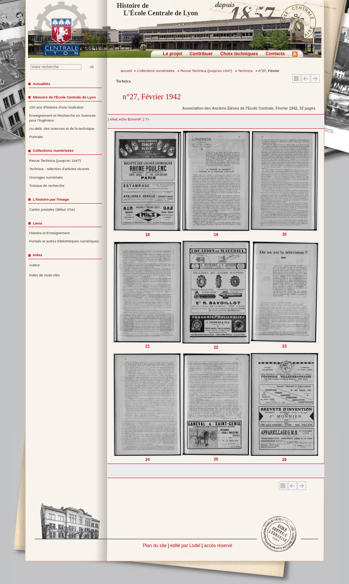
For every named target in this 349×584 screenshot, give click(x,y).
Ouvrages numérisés (46, 177)
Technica (245, 71)
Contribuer (201, 53)
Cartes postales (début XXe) (52, 209)
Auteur (34, 265)
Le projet (172, 53)
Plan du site (155, 545)
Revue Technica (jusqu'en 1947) (207, 71)
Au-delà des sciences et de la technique (61, 128)
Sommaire (296, 78)
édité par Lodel (185, 545)
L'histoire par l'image (51, 199)
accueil (126, 71)
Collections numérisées (156, 71)
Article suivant (315, 78)
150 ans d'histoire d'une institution (56, 107)
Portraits (36, 137)
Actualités (41, 84)
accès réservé (218, 545)
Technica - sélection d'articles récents (59, 169)
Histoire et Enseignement (49, 233)
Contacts (275, 53)
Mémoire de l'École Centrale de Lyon (64, 97)
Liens (37, 223)
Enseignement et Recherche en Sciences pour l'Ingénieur (62, 117)
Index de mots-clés (44, 275)
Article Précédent (306, 78)
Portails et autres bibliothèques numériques (64, 241)
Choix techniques (239, 53)
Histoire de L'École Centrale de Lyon (157, 9)
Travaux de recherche (46, 185)
